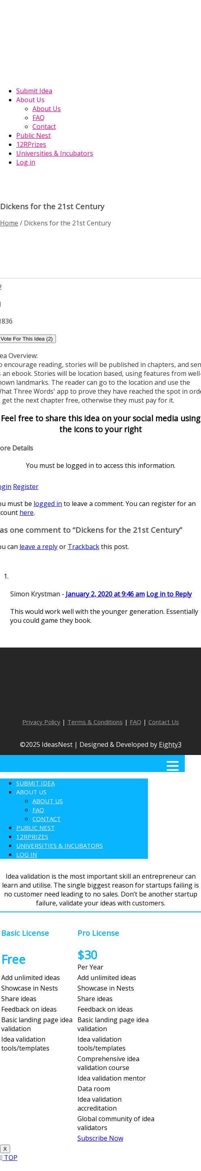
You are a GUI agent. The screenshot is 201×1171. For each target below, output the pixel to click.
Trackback (83, 546)
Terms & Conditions (95, 722)
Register (25, 486)
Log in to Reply (169, 594)
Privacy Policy (41, 722)
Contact (46, 819)
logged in (48, 503)
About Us (31, 792)
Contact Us (163, 722)
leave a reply (38, 546)
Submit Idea (35, 783)
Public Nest (35, 828)
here (26, 512)
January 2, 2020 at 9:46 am (105, 594)
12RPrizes (32, 836)
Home (9, 223)
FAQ (135, 722)
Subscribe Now (100, 1138)
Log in (26, 854)
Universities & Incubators (59, 845)
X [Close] (5, 1149)
